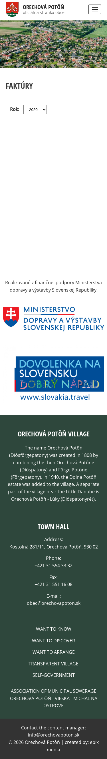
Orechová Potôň (43, 7)
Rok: (14, 109)
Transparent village (53, 664)
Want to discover (53, 641)
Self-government (54, 675)
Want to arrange (54, 652)
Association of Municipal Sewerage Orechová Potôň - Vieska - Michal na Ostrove (53, 698)
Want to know (53, 629)
